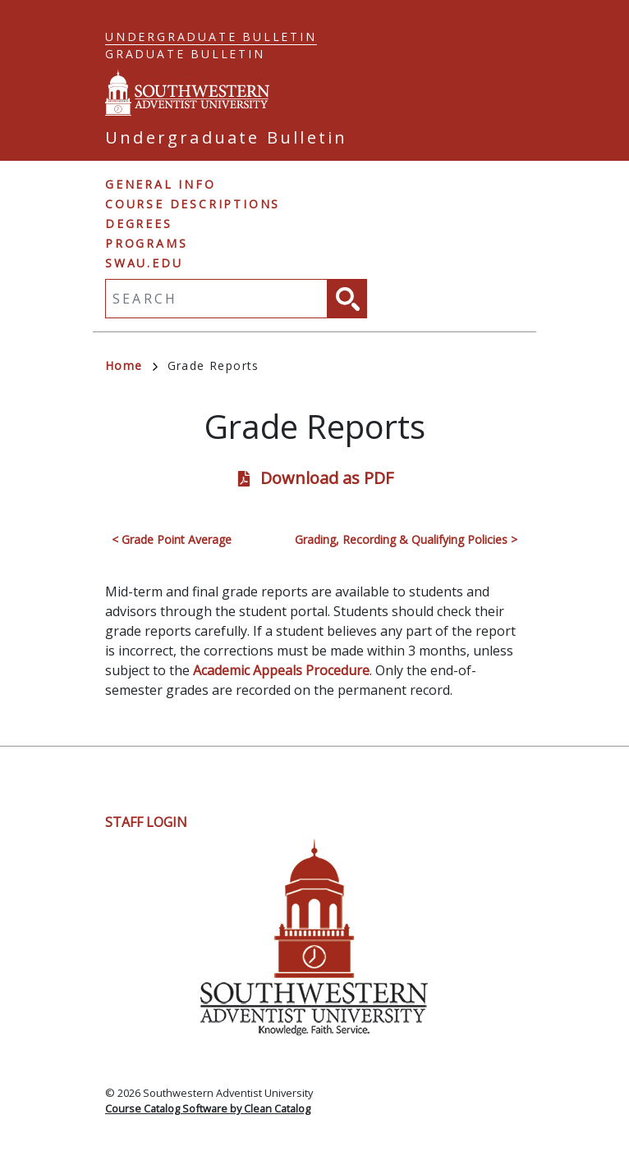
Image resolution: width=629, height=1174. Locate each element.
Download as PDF (326, 478)
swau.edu (143, 263)
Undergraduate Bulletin (211, 36)
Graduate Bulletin (185, 54)
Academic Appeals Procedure (281, 670)
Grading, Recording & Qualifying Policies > (406, 539)
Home (131, 365)
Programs (146, 243)
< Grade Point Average (172, 539)
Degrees (138, 223)
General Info (160, 184)
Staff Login (146, 822)
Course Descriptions (192, 204)
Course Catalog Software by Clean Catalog (207, 1108)
